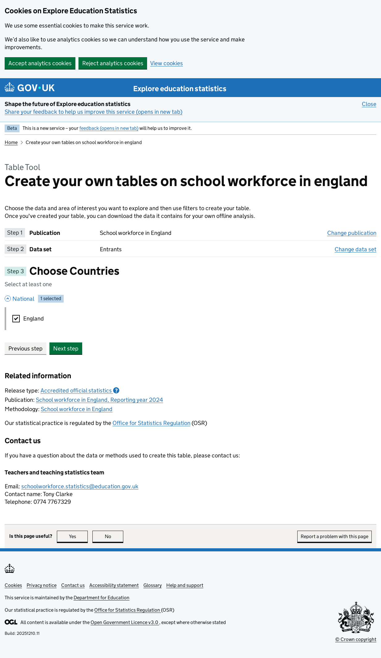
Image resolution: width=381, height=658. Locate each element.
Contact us (73, 585)
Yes (78, 536)
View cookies (166, 63)
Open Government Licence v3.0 (125, 622)
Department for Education (101, 598)
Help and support (184, 585)
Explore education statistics (179, 88)
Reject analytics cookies (112, 63)
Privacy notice (42, 585)
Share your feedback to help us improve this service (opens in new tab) (93, 111)
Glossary (152, 585)
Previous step (25, 348)
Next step (65, 348)
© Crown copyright (355, 639)
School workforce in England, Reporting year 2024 (99, 399)
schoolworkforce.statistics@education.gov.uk (79, 486)
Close (369, 104)
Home (11, 142)
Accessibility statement (114, 585)
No (114, 536)
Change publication (351, 232)
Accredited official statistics (79, 390)
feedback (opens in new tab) (108, 128)
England (33, 318)
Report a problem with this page (334, 536)
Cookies (13, 585)
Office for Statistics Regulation (151, 423)
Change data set (355, 249)
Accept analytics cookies (40, 63)
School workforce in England (76, 409)
